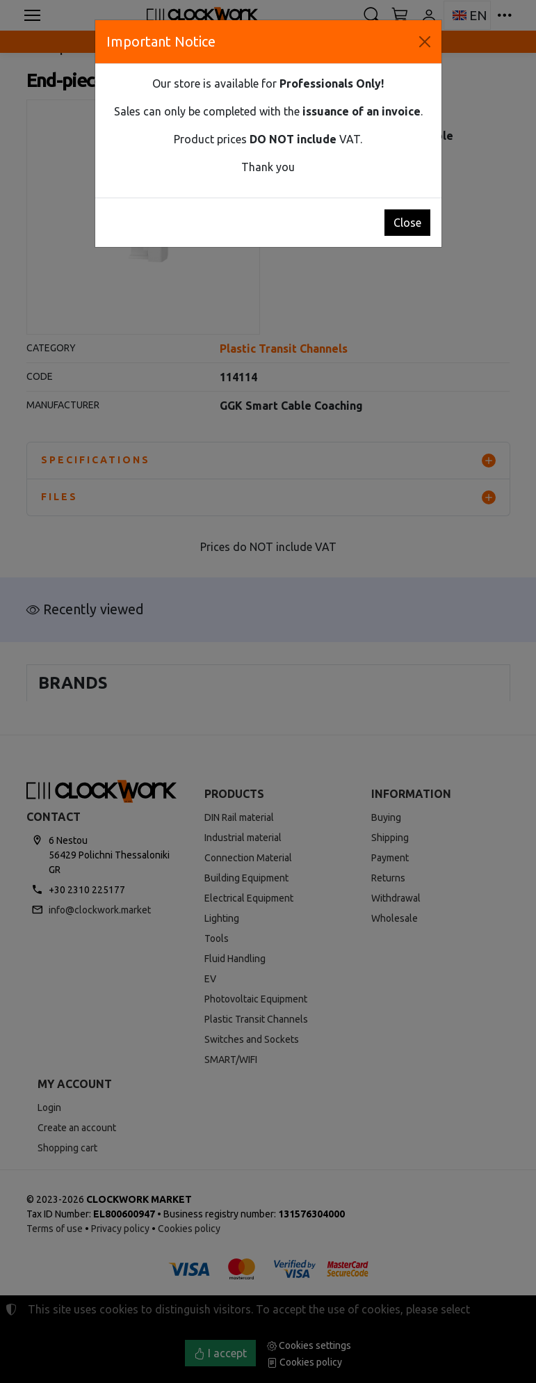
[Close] (425, 42)
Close (407, 222)
